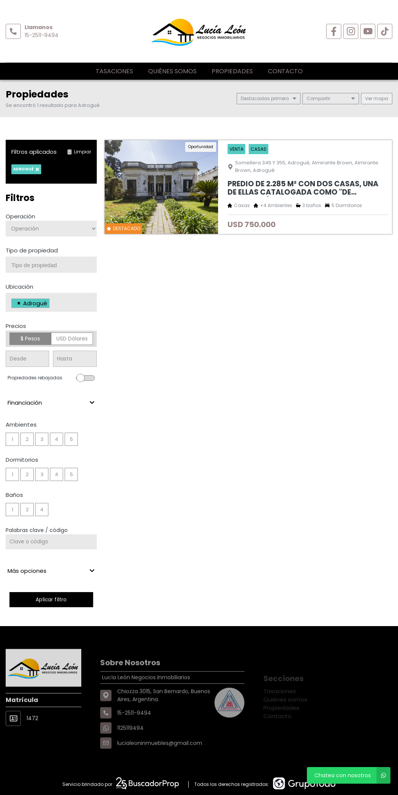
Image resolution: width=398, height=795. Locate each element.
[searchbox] (54, 265)
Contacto (285, 71)
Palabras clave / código (37, 530)
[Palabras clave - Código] (51, 541)
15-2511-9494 (42, 35)
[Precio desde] (27, 359)
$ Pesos (30, 338)
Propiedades (232, 71)
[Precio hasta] (74, 359)
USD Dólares (72, 338)
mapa (376, 98)
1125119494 (130, 749)
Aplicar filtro (51, 599)
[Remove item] (18, 303)
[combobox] (51, 265)
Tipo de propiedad (32, 250)
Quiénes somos (172, 71)
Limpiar (79, 151)
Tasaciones (114, 71)
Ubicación (19, 287)
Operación (20, 216)
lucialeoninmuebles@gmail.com (159, 764)
